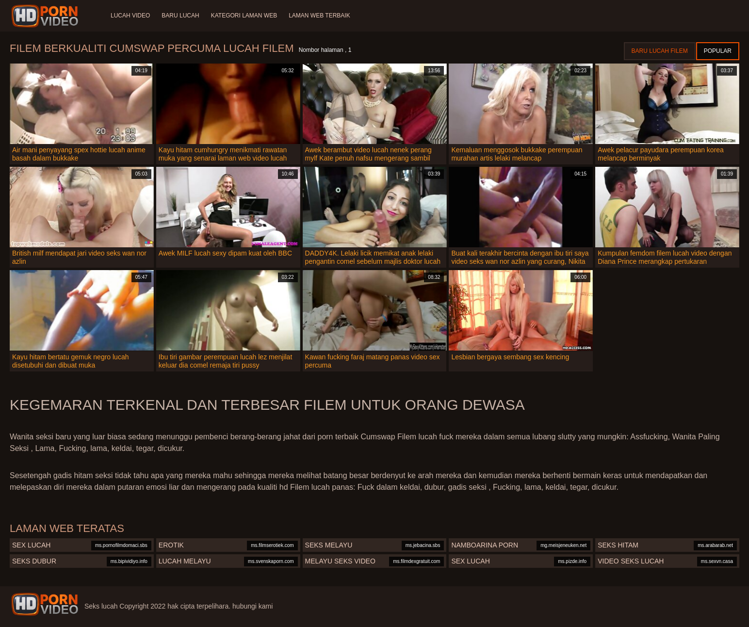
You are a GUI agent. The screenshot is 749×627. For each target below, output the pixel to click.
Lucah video (130, 15)
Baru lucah (180, 15)
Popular (718, 51)
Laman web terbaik (319, 15)
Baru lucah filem (660, 51)
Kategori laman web (244, 15)
